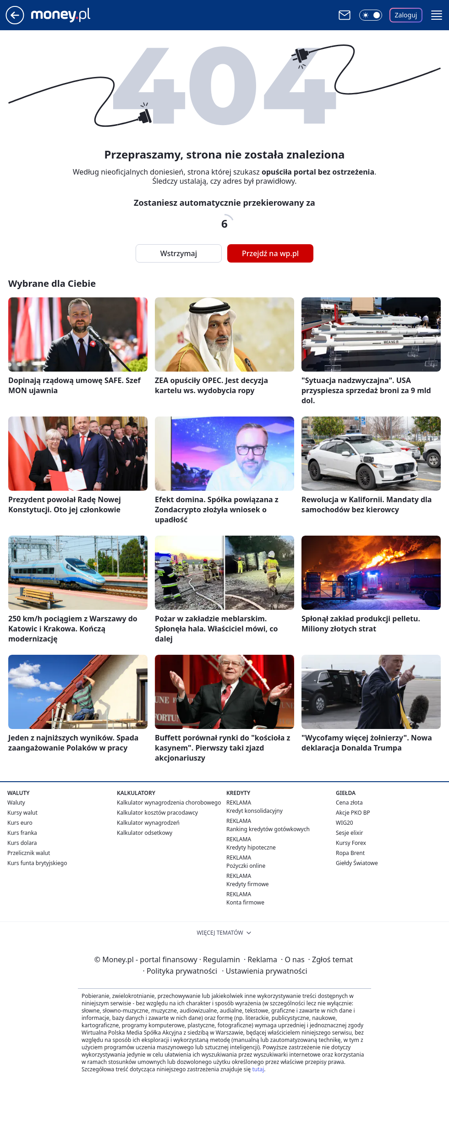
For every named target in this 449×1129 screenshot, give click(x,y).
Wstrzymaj (178, 253)
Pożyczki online (245, 866)
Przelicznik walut (28, 853)
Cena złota (349, 802)
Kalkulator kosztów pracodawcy (157, 813)
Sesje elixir (349, 833)
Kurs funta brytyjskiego (37, 863)
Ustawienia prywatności (264, 971)
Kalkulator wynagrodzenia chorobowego (169, 802)
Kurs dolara (22, 843)
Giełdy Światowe (357, 863)
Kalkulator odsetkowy (144, 833)
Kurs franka (22, 833)
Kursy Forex (351, 843)
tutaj (258, 1069)
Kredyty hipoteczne (251, 847)
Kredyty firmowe (247, 884)
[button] (436, 15)
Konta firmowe (245, 902)
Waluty (16, 802)
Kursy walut (22, 813)
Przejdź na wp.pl (270, 253)
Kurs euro (20, 823)
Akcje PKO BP (353, 813)
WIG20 (344, 823)
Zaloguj (406, 15)
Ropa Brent (350, 853)
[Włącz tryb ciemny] (370, 15)
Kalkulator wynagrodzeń (148, 823)
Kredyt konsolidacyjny (254, 811)
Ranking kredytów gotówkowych (268, 829)
